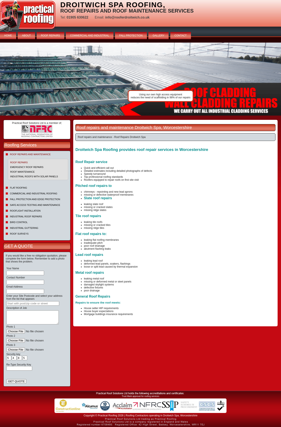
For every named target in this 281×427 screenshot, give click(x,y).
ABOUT (26, 35)
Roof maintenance (22, 172)
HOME (8, 35)
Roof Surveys (19, 233)
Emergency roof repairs (26, 167)
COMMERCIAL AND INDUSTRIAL (89, 35)
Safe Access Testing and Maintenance (35, 205)
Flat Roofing (18, 187)
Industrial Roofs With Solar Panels (34, 176)
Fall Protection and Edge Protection (35, 199)
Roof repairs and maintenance (30, 154)
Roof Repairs (19, 162)
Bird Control (19, 222)
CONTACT (181, 35)
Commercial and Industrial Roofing (33, 193)
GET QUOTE (16, 381)
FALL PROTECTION (131, 35)
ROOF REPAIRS (50, 35)
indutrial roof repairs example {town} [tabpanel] (140, 79)
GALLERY (158, 35)
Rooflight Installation (25, 210)
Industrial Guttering (24, 228)
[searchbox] (32, 303)
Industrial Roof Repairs (26, 216)
